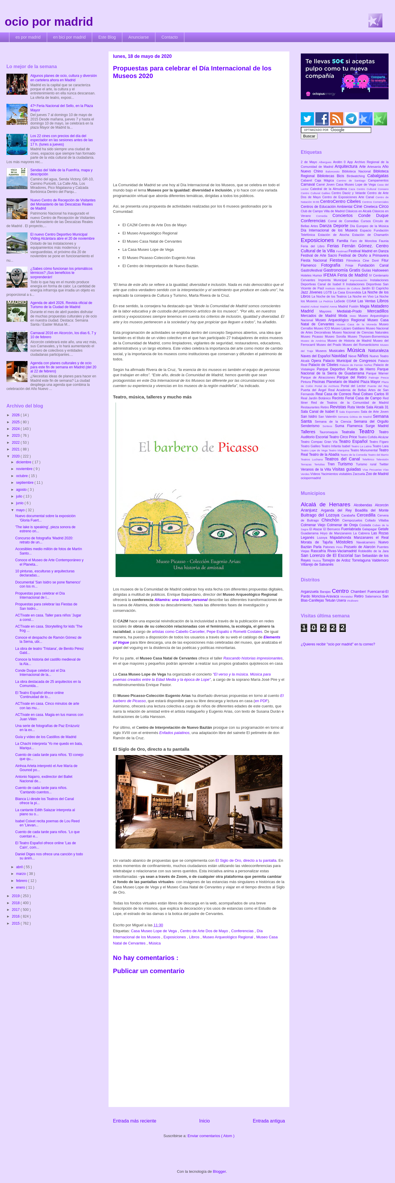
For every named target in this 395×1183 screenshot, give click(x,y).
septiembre (25, 483)
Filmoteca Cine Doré (364, 260)
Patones (329, 547)
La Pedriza (326, 301)
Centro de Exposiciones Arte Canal (349, 197)
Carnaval (308, 184)
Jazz (305, 292)
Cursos (367, 221)
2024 (16, 429)
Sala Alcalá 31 (377, 407)
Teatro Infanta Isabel (336, 446)
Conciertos (345, 215)
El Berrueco (332, 529)
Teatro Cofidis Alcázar (373, 437)
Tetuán (330, 600)
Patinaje (375, 377)
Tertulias (320, 464)
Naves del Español (316, 356)
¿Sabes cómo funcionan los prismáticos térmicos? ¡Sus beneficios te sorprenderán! (61, 273)
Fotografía (333, 265)
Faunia (384, 241)
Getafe (383, 529)
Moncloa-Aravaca (326, 596)
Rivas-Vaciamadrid (342, 551)
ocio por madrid (49, 21)
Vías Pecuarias (373, 469)
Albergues (326, 162)
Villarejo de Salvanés (317, 564)
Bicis (342, 176)
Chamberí (359, 592)
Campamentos (378, 180)
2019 (16, 896)
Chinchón (332, 520)
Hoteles (307, 275)
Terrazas (307, 464)
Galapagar (370, 529)
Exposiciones (175, 937)
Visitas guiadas (347, 469)
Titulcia (317, 560)
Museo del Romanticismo (361, 344)
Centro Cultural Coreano (373, 189)
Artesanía (374, 166)
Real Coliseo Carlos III (371, 394)
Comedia (324, 215)
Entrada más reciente (134, 1120)
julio (19, 496)
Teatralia (350, 432)
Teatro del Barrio (378, 454)
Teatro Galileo (311, 446)
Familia (344, 241)
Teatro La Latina (361, 446)
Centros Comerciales (375, 201)
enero (21, 887)
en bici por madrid (69, 37)
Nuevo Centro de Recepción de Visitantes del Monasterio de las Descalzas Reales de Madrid (63, 204)
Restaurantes (311, 407)
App (351, 162)
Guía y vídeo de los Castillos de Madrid (45, 737)
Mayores (328, 311)
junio (20, 503)
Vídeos (315, 474)
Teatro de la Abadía (324, 455)
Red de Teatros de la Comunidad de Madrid (350, 402)
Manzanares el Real (371, 538)
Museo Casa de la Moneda (358, 324)
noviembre (24, 469)
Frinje (351, 265)
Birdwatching (357, 176)
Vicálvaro (352, 600)
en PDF (261, 701)
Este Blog (107, 37)
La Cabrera (362, 533)
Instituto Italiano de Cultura (343, 288)
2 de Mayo (310, 162)
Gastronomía (336, 270)
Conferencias (243, 931)
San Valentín (328, 416)
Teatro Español (354, 441)
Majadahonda (342, 538)
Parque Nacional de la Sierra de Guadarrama (345, 371)
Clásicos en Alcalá (359, 211)
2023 (16, 436)
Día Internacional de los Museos (330, 230)
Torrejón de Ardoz (337, 560)
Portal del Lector (354, 386)
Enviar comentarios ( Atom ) (211, 1136)
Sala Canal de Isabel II (320, 412)
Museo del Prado (330, 344)
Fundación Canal (373, 265)
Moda (344, 316)
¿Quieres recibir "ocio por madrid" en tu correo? (338, 644)
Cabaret (308, 180)
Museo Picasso (313, 336)
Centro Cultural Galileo (316, 193)
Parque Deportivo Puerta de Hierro (347, 369)
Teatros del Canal (343, 459)
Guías (367, 270)
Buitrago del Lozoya (321, 515)
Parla (318, 547)
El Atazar (316, 529)
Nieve (353, 356)
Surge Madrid (377, 426)
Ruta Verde (356, 407)
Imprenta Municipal (334, 280)
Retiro (325, 407)
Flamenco (311, 265)
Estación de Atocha (335, 234)
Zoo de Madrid (377, 474)
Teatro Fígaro (379, 441)
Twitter (384, 464)
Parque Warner (377, 373)
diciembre (24, 462)
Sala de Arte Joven (375, 411)
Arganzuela (310, 592)
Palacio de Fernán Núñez (357, 365)
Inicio (204, 1120)
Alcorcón (382, 505)
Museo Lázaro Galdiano (348, 328)
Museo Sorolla (336, 336)
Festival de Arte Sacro (320, 255)
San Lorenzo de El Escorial (327, 555)
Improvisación (360, 280)
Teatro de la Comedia (354, 454)
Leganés (309, 538)
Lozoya (323, 537)
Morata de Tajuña (318, 542)
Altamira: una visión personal (181, 599)
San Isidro (309, 417)
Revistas (339, 407)
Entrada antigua (269, 1120)
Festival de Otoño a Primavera (364, 255)
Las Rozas (380, 533)
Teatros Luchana (313, 459)
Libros (194, 937)
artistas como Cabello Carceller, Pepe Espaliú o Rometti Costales (206, 631)
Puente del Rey (378, 386)
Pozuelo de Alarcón (360, 547)
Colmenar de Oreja (343, 525)
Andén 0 (340, 162)
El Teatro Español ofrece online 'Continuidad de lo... (39, 695)
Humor (318, 275)
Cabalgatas (378, 175)
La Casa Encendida (347, 292)
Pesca (385, 377)
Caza (352, 189)
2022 (16, 443)
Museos (322, 351)
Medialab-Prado (352, 311)
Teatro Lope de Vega (315, 450)
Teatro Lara (380, 446)
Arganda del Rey (338, 510)
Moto (354, 315)
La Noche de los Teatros (330, 296)
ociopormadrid (311, 478)
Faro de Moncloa (364, 241)
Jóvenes (316, 292)
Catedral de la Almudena (329, 189)
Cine (359, 206)
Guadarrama (310, 533)
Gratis (355, 270)
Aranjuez (311, 510)
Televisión (382, 459)
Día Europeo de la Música (369, 226)
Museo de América (314, 340)
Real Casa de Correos (334, 394)
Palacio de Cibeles (323, 365)
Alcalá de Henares (327, 504)
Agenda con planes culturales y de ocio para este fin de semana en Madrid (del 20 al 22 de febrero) (63, 367)
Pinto (340, 547)
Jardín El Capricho (375, 288)
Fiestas (338, 260)
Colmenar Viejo (314, 525)
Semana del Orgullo (371, 421)
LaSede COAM (346, 301)
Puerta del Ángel (314, 390)
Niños (364, 355)
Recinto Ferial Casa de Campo (357, 398)
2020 (16, 456)
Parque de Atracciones (319, 377)
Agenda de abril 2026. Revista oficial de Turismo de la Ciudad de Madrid (61, 305)
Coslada (365, 525)
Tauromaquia (330, 432)
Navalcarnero (367, 542)
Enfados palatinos (174, 732)
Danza (326, 225)
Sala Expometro (350, 411)
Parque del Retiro (353, 377)
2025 (16, 422)
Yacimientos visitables (337, 474)
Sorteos (328, 426)
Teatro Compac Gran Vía (320, 441)
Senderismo (311, 426)
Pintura (306, 382)
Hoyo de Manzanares (336, 533)
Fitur (385, 260)
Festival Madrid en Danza (368, 251)
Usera (341, 600)
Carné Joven (326, 184)
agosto (22, 490)
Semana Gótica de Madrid (355, 416)
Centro (341, 591)
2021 (16, 449)
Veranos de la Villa (316, 469)
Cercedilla (367, 515)
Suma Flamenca (350, 426)
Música (155, 943)
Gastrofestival (312, 270)
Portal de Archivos (328, 386)
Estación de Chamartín (370, 234)
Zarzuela (359, 474)
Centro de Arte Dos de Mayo (204, 931)
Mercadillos (378, 311)
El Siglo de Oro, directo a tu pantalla (246, 860)
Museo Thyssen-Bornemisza (368, 336)
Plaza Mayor (371, 382)
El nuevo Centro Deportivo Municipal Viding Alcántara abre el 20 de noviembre (62, 236)
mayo (21, 510)
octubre (22, 476)
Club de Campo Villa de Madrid (323, 211)
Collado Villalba (377, 520)
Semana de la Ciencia (334, 421)
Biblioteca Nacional (357, 171)
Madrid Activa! (310, 306)
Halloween (380, 270)
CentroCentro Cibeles (341, 201)
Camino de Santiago (352, 180)
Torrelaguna (362, 560)
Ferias (334, 245)
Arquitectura (347, 166)
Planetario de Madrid (343, 382)
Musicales (338, 351)
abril (20, 867)
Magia (365, 306)
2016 (16, 916)
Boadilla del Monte (372, 510)
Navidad (340, 355)
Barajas (326, 591)
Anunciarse (138, 37)
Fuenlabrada (351, 529)
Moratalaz (347, 596)
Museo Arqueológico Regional (228, 937)
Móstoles (346, 542)
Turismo (347, 464)
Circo (384, 206)
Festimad (342, 251)
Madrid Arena (329, 306)
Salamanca (373, 596)
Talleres (310, 431)
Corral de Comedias (344, 221)
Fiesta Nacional (315, 260)
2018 (16, 903)
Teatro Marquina (339, 450)
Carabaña (349, 515)
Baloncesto (334, 171)
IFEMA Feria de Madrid (346, 275)
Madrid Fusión (349, 306)
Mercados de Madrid (320, 316)
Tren (333, 464)
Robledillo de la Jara (373, 551)
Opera (317, 361)
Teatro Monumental (364, 450)
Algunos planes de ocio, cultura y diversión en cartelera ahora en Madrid (63, 78)
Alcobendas (364, 505)
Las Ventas (367, 301)
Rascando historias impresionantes (252, 658)
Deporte (341, 225)
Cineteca (371, 207)
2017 (16, 910)
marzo (21, 874)
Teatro (369, 431)
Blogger (219, 1171)
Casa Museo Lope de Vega (154, 931)
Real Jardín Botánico (316, 398)
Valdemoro (380, 560)
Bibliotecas (327, 176)
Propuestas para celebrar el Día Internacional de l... (40, 595)
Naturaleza (378, 350)
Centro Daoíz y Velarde (349, 193)
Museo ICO (322, 328)
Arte (363, 167)
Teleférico (369, 459)
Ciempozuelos (353, 520)
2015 (16, 923)
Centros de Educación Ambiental (327, 207)
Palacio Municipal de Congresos (350, 361)
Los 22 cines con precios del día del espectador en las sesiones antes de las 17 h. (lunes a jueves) (61, 140)
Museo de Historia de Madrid (350, 340)
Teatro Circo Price (343, 437)
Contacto (170, 37)
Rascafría (319, 551)
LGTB (328, 292)
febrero (22, 881)
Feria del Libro (314, 246)
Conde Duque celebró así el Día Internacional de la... (40, 673)
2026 (16, 415)
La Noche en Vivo (361, 296)
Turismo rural (367, 464)
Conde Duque (373, 215)
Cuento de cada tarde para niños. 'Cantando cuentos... (41, 790)
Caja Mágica (325, 180)
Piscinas (319, 382)
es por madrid (28, 37)
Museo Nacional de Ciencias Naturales (360, 332)
